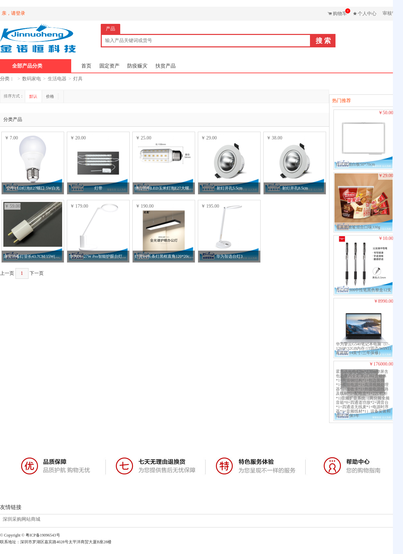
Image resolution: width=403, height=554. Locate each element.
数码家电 (31, 78)
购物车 (341, 12)
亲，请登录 (13, 13)
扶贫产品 (165, 66)
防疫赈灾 (137, 66)
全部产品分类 (27, 66)
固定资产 (109, 66)
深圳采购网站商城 (21, 519)
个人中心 (367, 13)
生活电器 (57, 78)
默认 (33, 96)
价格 (50, 96)
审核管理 (392, 13)
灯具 (78, 78)
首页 (86, 66)
